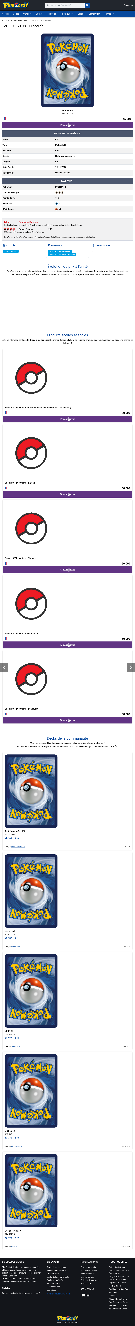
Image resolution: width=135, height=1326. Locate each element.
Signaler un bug (87, 1277)
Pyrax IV (14, 1246)
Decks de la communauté (58, 1277)
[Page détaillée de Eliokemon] (67, 1090)
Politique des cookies (90, 1280)
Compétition (94, 14)
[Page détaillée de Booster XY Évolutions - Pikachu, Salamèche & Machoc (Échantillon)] (67, 377)
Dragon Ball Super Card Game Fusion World (119, 1278)
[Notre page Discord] (83, 1295)
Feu (57, 150)
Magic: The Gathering (118, 1299)
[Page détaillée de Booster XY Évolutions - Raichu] (67, 452)
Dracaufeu (60, 187)
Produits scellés (54, 1283)
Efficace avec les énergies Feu (60, 251)
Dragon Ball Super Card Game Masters (119, 1271)
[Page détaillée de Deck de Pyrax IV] (67, 1190)
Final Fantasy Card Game (119, 1289)
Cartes (26, 14)
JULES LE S (15, 1046)
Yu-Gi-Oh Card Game (118, 1309)
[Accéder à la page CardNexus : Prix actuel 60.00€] (67, 492)
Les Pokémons (53, 1287)
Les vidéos (51, 1290)
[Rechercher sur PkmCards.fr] (87, 5)
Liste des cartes (16, 20)
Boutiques (67, 14)
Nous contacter (87, 1274)
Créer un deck (53, 1274)
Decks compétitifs (55, 1280)
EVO (57, 139)
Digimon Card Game (117, 1283)
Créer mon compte (58, 1293)
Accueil (4, 20)
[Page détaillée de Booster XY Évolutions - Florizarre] (67, 603)
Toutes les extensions (56, 1267)
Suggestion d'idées (89, 1270)
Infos (108, 14)
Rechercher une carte (56, 1270)
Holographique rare (65, 156)
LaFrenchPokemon (18, 847)
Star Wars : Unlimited (118, 1305)
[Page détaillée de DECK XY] (67, 991)
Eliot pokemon (16, 1146)
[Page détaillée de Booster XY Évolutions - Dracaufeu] (67, 678)
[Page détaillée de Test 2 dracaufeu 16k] (67, 791)
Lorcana (112, 1296)
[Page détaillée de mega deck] (67, 891)
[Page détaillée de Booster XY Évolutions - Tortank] (67, 528)
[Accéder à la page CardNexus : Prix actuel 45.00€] (67, 122)
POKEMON (60, 145)
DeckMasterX (16, 947)
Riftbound (113, 1292)
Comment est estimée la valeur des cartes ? (21, 1293)
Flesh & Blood (115, 1286)
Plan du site (86, 1283)
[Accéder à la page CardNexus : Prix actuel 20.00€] (67, 416)
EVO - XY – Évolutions (32, 20)
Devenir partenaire (88, 1267)
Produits (52, 14)
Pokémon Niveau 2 (11, 251)
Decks (39, 14)
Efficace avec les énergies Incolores (62, 255)
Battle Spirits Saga (117, 1267)
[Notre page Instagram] (88, 1295)
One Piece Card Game (118, 1302)
